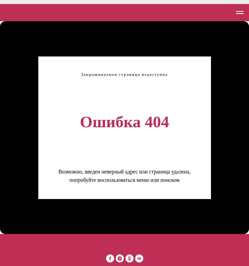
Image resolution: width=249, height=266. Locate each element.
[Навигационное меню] (240, 12)
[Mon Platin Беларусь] (110, 258)
